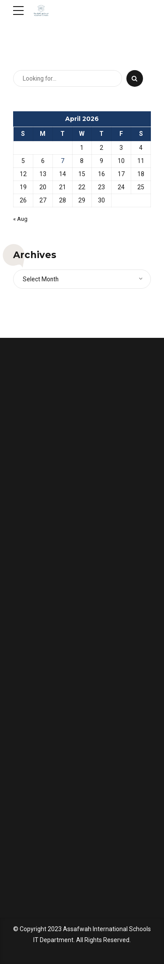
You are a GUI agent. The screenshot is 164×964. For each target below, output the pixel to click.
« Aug (21, 219)
